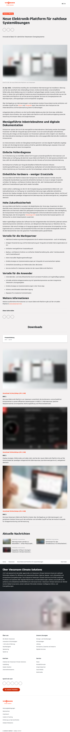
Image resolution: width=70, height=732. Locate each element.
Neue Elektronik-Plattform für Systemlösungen (30, 562)
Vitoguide (28, 105)
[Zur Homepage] (10, 3)
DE (62, 3)
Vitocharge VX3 (30, 215)
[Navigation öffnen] (67, 3)
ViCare (20, 105)
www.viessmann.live (15, 304)
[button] (35, 726)
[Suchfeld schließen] (58, 3)
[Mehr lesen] (18, 542)
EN (65, 3)
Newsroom (12, 562)
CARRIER (19, 731)
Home (4, 562)
